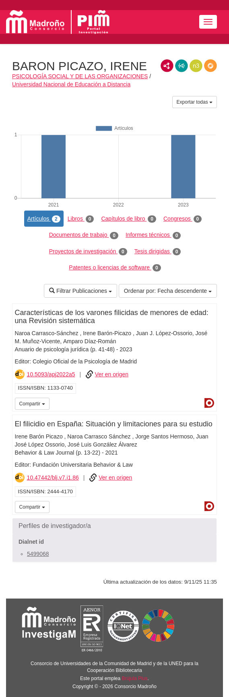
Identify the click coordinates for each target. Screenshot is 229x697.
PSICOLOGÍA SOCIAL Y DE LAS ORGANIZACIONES (80, 76)
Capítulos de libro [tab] (128, 219)
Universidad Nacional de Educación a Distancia (71, 84)
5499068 (38, 554)
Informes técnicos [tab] (153, 235)
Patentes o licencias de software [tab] (115, 267)
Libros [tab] (81, 219)
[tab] (114, 526)
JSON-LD (181, 65)
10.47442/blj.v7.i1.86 (53, 477)
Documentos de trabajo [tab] (83, 235)
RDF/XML (167, 65)
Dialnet (209, 403)
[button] (114, 526)
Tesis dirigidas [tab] (157, 251)
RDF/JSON (210, 65)
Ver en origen (111, 374)
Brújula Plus (135, 678)
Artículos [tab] (43, 219)
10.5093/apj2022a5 (51, 374)
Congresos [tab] (182, 219)
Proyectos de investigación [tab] (88, 251)
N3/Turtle (196, 65)
